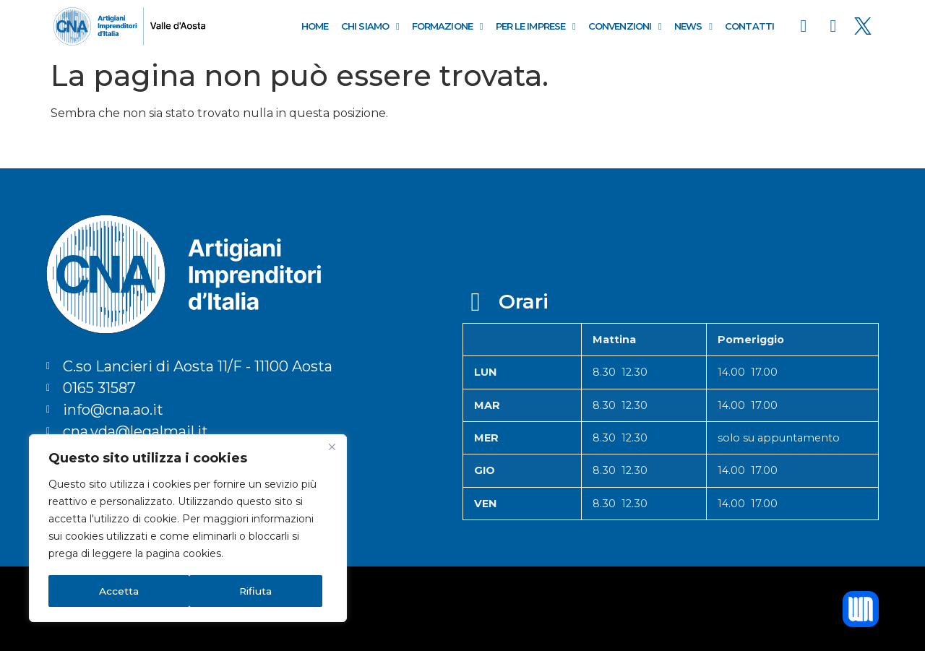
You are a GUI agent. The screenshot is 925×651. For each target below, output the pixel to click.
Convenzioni (624, 26)
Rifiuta (115, 591)
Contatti (749, 26)
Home (314, 26)
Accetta (258, 591)
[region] (188, 529)
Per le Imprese (535, 26)
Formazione (447, 26)
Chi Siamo (370, 26)
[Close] (331, 448)
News (693, 26)
